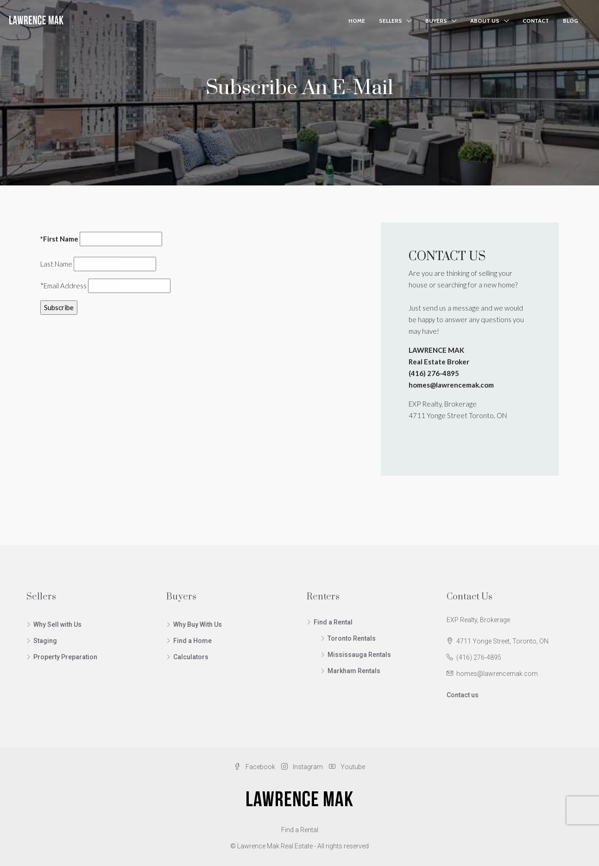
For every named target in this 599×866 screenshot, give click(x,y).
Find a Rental (333, 622)
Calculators (190, 657)
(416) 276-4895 (478, 657)
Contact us (463, 695)
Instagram (302, 766)
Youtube (347, 766)
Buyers (436, 20)
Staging (45, 640)
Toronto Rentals (352, 638)
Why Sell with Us (57, 624)
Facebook (255, 766)
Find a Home (192, 640)
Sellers (390, 20)
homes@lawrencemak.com (497, 673)
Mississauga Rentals (359, 654)
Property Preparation (65, 657)
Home (356, 20)
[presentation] (110, 340)
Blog (570, 20)
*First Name (59, 239)
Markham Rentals (354, 671)
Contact (536, 20)
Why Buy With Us (197, 624)
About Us (484, 20)
